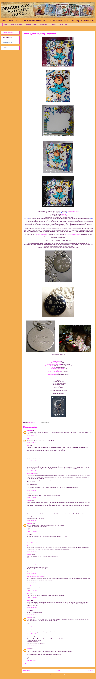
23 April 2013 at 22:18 (32, 573)
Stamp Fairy (64, 214)
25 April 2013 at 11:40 (32, 626)
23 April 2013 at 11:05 (32, 542)
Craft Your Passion (49, 365)
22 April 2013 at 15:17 (32, 442)
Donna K (29, 512)
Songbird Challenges (56, 362)
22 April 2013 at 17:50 (32, 460)
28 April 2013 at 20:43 (32, 633)
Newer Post (26, 670)
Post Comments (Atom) (61, 674)
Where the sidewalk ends (41, 234)
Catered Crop (55, 370)
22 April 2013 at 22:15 (32, 490)
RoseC (28, 600)
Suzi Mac (29, 554)
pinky (28, 493)
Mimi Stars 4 (64, 215)
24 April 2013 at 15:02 (32, 582)
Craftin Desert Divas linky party (54, 364)
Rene (28, 445)
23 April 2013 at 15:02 (32, 551)
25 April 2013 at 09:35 (32, 614)
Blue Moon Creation (32, 464)
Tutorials (53, 24)
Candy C (29, 500)
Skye (28, 593)
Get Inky (54, 367)
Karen (28, 629)
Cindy (28, 648)
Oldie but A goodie (52, 374)
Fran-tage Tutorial (63, 24)
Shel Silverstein (88, 233)
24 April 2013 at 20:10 (32, 590)
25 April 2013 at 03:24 (32, 597)
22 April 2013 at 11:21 (32, 435)
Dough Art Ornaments (16, 24)
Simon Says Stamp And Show (57, 368)
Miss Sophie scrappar (32, 564)
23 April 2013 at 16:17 (32, 561)
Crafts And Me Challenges (54, 371)
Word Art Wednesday (54, 373)
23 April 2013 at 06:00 (32, 520)
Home (5, 24)
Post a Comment (29, 663)
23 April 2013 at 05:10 (32, 509)
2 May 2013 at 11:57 (31, 660)
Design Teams (44, 24)
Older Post (90, 670)
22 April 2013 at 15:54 (32, 454)
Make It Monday (57, 361)
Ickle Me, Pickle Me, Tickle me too (72, 234)
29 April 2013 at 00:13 (32, 645)
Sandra (28, 545)
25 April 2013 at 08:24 (32, 607)
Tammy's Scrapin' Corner (73, 211)
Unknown (29, 430)
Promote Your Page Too (7, 42)
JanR (28, 610)
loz (27, 457)
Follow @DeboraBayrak (8, 32)
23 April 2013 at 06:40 (32, 531)
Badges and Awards (31, 24)
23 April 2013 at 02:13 (32, 497)
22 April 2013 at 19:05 (32, 470)
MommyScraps (30, 585)
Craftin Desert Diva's (31, 625)
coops (28, 534)
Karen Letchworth (31, 473)
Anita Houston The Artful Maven (35, 576)
